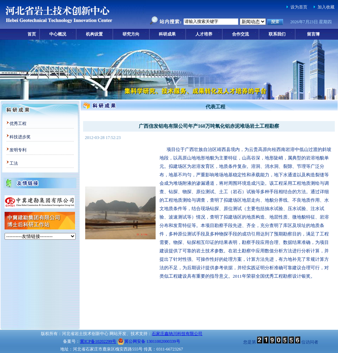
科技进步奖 (20, 136)
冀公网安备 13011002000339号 (148, 341)
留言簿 (313, 34)
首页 (31, 34)
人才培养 (203, 34)
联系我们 (277, 34)
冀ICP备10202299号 (98, 341)
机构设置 (94, 34)
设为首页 (298, 7)
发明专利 (18, 149)
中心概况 (57, 34)
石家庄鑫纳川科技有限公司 (177, 333)
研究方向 (131, 34)
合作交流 (240, 34)
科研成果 (167, 34)
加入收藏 (326, 7)
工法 (14, 163)
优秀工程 (18, 123)
